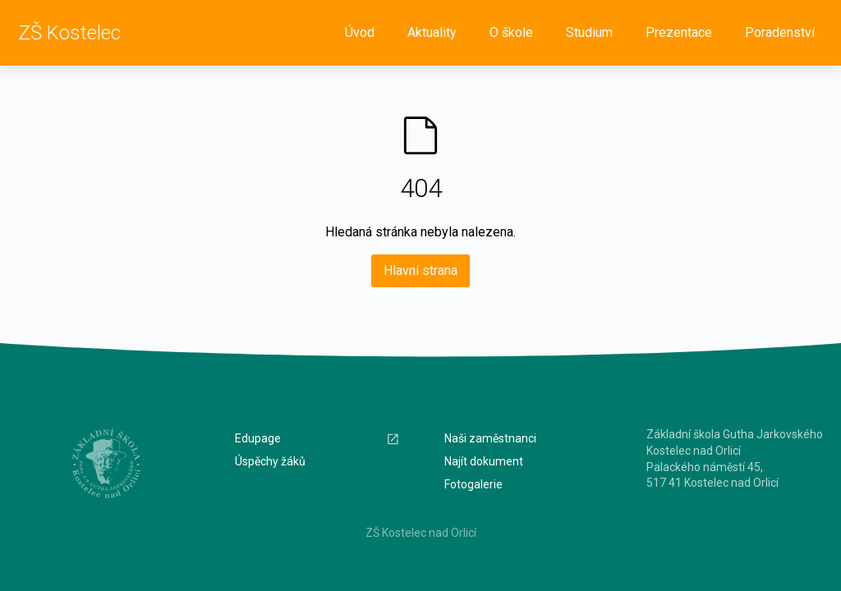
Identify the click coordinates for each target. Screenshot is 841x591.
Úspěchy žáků (270, 461)
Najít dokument (483, 461)
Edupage (317, 439)
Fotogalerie (473, 484)
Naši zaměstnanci (490, 438)
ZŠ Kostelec (69, 32)
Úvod (360, 32)
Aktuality (432, 32)
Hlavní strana (420, 270)
